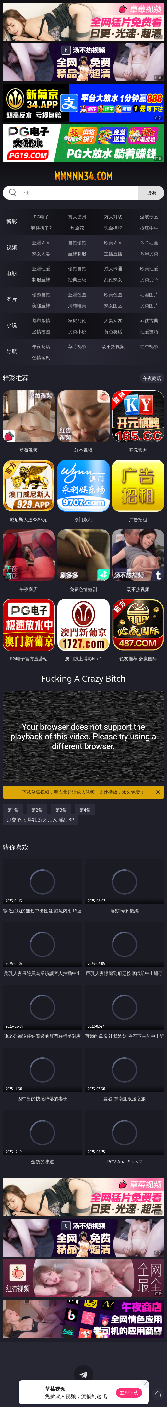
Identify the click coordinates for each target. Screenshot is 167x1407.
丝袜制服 (77, 254)
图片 (11, 299)
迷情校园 (41, 331)
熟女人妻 (41, 254)
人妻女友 (113, 320)
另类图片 (149, 305)
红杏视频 (149, 346)
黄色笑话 (113, 331)
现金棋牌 (113, 228)
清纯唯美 (77, 305)
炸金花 (77, 228)
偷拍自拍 (77, 268)
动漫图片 (149, 294)
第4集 (85, 810)
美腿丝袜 (41, 305)
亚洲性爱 (41, 268)
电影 (11, 273)
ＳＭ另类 (149, 254)
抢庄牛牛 (149, 228)
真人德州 (77, 217)
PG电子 (41, 217)
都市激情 (41, 320)
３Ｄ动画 (149, 243)
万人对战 (113, 217)
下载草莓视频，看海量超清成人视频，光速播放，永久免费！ (91, 792)
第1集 (13, 810)
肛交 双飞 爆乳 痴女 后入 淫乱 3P (40, 819)
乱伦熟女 (113, 279)
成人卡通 (113, 268)
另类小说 (77, 331)
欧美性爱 (149, 268)
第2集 (37, 810)
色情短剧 (41, 357)
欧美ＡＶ (113, 243)
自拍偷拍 (77, 243)
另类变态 (149, 279)
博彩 (11, 221)
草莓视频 (77, 346)
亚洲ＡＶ (41, 243)
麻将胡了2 (41, 228)
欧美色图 (113, 294)
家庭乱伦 (77, 320)
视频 (11, 247)
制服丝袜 (41, 279)
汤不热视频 (113, 346)
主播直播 (113, 254)
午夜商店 (41, 346)
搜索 (151, 193)
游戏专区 (149, 217)
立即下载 (129, 1392)
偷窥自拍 (41, 294)
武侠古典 (149, 320)
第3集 (61, 810)
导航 (11, 351)
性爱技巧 (149, 331)
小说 (11, 325)
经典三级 (77, 279)
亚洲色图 (77, 294)
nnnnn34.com (83, 176)
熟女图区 (113, 305)
